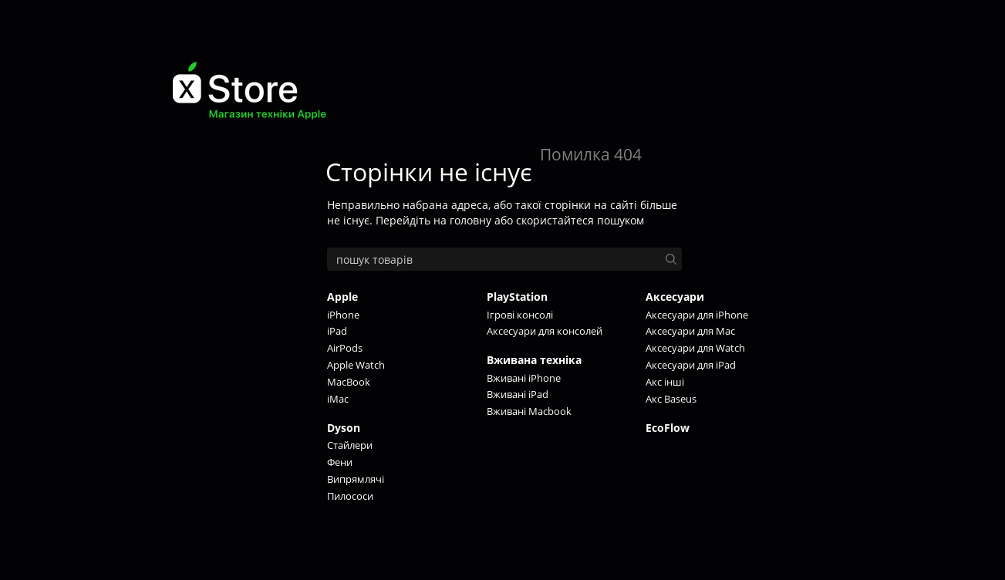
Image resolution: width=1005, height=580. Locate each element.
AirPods (345, 348)
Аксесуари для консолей (544, 331)
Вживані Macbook (529, 411)
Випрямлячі (355, 479)
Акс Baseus (671, 399)
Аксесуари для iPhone (697, 315)
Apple (342, 296)
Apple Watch (356, 365)
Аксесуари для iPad (691, 365)
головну (470, 220)
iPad (337, 331)
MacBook (348, 382)
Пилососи (350, 496)
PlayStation (517, 296)
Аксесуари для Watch (695, 348)
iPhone (343, 315)
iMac (338, 399)
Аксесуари (675, 296)
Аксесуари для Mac (690, 331)
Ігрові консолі (520, 315)
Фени (339, 462)
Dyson (343, 427)
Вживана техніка (534, 359)
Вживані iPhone (524, 378)
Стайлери (350, 445)
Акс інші (665, 382)
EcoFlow (668, 427)
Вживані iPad (517, 394)
